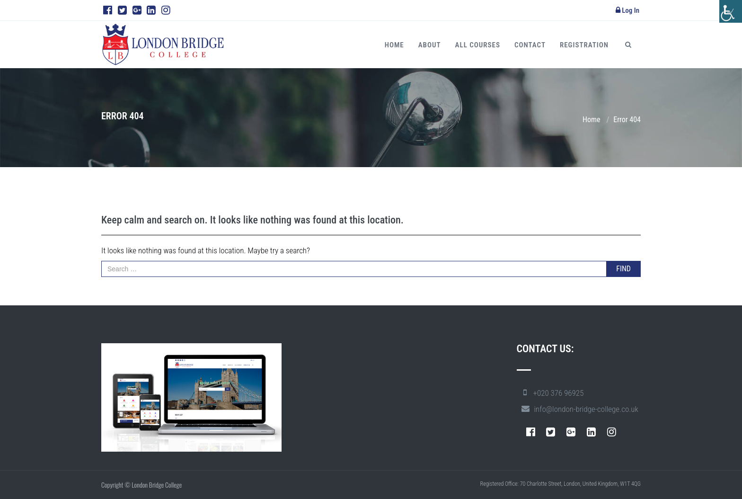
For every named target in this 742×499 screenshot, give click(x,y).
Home (394, 45)
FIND (623, 268)
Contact (530, 45)
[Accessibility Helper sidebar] (730, 11)
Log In (627, 10)
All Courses (477, 45)
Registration (584, 45)
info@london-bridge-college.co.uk (586, 409)
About (429, 45)
